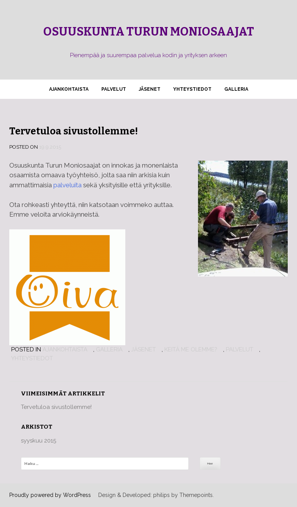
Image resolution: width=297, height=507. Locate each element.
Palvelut (113, 89)
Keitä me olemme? (190, 349)
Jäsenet (149, 89)
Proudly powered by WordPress (50, 495)
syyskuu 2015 (38, 440)
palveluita (67, 185)
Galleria (236, 89)
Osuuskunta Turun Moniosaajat (148, 32)
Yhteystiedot (192, 89)
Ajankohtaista (69, 89)
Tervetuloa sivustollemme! (73, 131)
